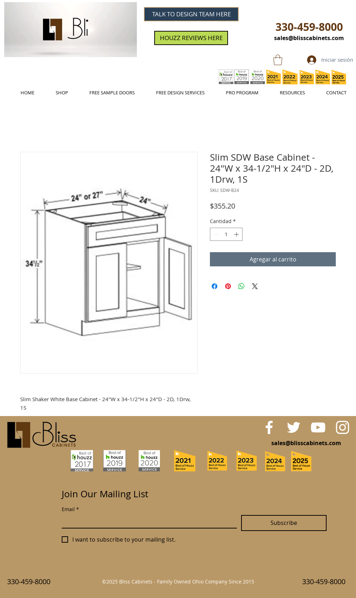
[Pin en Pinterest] (228, 286)
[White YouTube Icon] (318, 427)
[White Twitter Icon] (293, 427)
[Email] (147, 521)
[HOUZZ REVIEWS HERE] (191, 38)
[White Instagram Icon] (342, 427)
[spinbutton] (226, 234)
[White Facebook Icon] (269, 427)
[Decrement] (215, 234)
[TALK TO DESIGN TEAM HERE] (191, 14)
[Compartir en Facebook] (214, 286)
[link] (277, 60)
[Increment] (237, 234)
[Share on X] (255, 286)
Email (70, 509)
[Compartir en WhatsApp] (241, 286)
